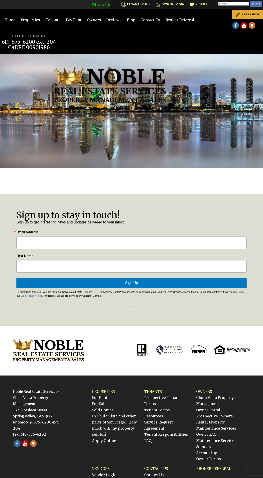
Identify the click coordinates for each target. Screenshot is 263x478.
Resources (153, 416)
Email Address (27, 232)
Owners (94, 20)
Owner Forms (208, 459)
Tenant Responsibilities (166, 434)
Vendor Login (104, 475)
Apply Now (247, 14)
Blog (131, 20)
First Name (24, 255)
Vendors (101, 468)
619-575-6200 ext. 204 (29, 42)
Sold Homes (103, 410)
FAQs (148, 440)
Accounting (206, 453)
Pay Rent (73, 20)
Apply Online (104, 440)
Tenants (53, 20)
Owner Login (170, 4)
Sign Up (131, 283)
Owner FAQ (206, 434)
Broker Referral (180, 20)
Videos (198, 4)
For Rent (99, 397)
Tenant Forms (157, 410)
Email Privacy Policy (32, 295)
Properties (30, 20)
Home (9, 20)
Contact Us (150, 20)
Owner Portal (208, 410)
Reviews (113, 20)
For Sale (99, 403)
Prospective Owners (214, 416)
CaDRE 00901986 (29, 47)
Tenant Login (136, 4)
